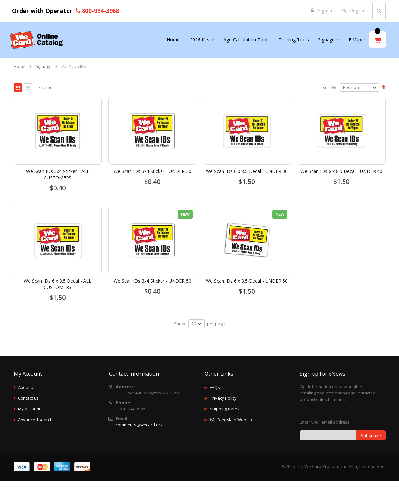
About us (27, 400)
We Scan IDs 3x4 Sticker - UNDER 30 (152, 183)
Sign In (324, 11)
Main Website (231, 432)
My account (29, 421)
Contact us (28, 410)
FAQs (215, 400)
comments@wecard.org (139, 437)
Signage (44, 66)
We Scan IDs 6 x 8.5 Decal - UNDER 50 (247, 293)
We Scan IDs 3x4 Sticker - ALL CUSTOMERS (57, 186)
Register (358, 11)
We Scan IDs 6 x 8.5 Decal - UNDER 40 (341, 183)
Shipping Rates (224, 421)
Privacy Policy (223, 410)
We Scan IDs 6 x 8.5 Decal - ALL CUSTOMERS (57, 296)
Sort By (329, 100)
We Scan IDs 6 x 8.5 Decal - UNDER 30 (247, 183)
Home (19, 66)
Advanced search (35, 432)
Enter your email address (325, 434)
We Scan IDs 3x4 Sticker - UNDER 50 (152, 293)
